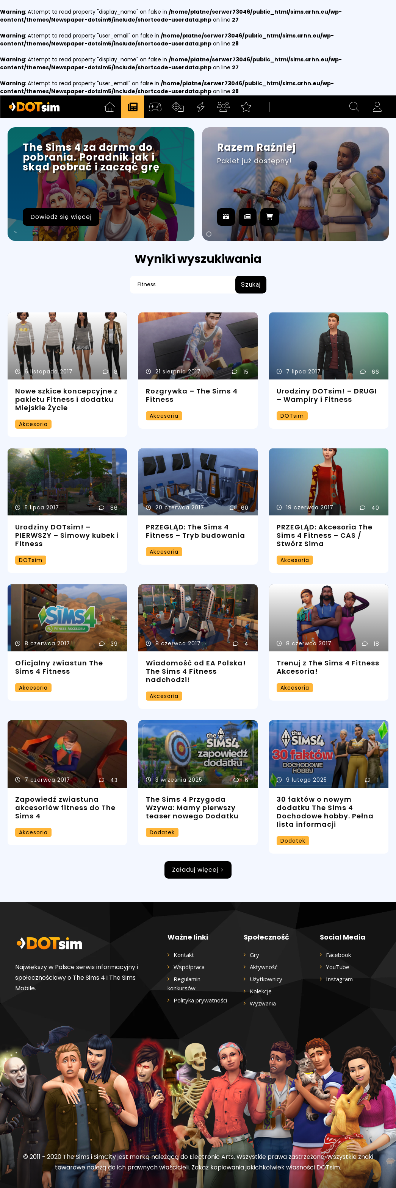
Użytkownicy (266, 979)
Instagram (339, 979)
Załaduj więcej (198, 869)
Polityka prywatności (200, 1000)
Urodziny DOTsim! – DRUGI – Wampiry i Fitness (327, 395)
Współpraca (189, 967)
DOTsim (292, 416)
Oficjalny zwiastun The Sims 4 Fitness (59, 667)
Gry (254, 955)
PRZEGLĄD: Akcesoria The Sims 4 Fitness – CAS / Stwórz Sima (325, 535)
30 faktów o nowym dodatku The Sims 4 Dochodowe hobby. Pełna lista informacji (325, 812)
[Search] (250, 284)
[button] (354, 106)
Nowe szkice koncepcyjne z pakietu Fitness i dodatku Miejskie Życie (66, 399)
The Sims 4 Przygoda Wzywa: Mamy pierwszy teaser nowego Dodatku (192, 808)
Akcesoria (33, 424)
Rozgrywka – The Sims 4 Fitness (192, 395)
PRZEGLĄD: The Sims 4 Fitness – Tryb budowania (195, 531)
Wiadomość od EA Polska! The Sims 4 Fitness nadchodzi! (196, 671)
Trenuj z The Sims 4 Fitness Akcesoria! (328, 667)
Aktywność (263, 967)
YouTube (337, 967)
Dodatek (162, 832)
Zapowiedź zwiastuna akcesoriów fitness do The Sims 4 (65, 808)
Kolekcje (261, 991)
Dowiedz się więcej (61, 216)
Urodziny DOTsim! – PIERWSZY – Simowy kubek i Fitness (67, 535)
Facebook (338, 955)
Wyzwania (263, 1003)
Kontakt (184, 955)
